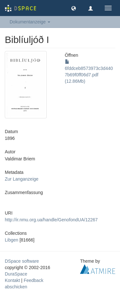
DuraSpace (16, 273)
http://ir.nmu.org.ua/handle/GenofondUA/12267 (51, 219)
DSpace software (22, 261)
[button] (73, 8)
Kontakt (12, 280)
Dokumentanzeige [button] (30, 21)
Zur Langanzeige (21, 179)
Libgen (11, 239)
